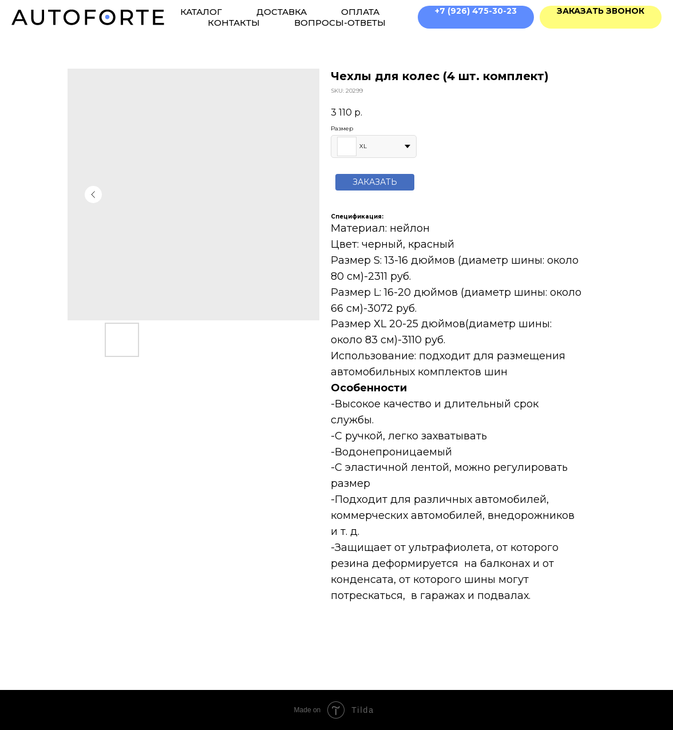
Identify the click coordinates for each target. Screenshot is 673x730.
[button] (601, 17)
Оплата (360, 11)
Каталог (201, 11)
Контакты (234, 22)
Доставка (281, 11)
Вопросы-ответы (340, 22)
